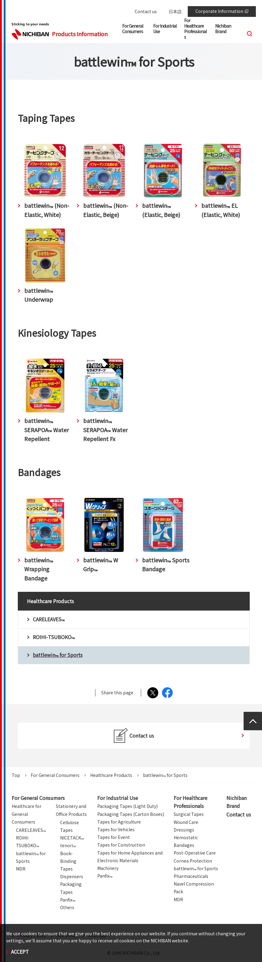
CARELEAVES (31, 830)
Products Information (80, 34)
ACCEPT (20, 951)
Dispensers (71, 876)
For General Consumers (55, 775)
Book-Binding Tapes (68, 861)
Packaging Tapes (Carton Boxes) (130, 814)
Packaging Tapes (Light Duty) (127, 806)
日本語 (175, 11)
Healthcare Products (111, 775)
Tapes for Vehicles (116, 829)
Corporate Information (221, 11)
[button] (134, 30)
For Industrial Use (117, 797)
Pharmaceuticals (191, 876)
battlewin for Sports (196, 868)
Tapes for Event (113, 837)
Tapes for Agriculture (119, 822)
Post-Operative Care (195, 853)
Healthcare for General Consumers (26, 813)
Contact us (146, 11)
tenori (68, 845)
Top (16, 775)
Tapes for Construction (121, 845)
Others (67, 907)
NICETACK (72, 838)
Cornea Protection (193, 861)
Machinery (107, 868)
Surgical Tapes (189, 814)
